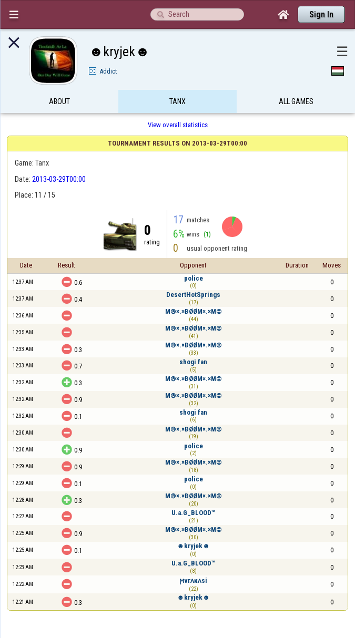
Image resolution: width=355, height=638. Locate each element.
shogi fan (193, 362)
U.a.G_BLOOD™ (193, 513)
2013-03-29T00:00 (59, 179)
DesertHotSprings (193, 295)
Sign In (321, 14)
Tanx (177, 101)
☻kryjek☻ (193, 546)
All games (296, 101)
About (59, 101)
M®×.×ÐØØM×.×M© (193, 311)
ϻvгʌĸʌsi (193, 580)
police (193, 278)
